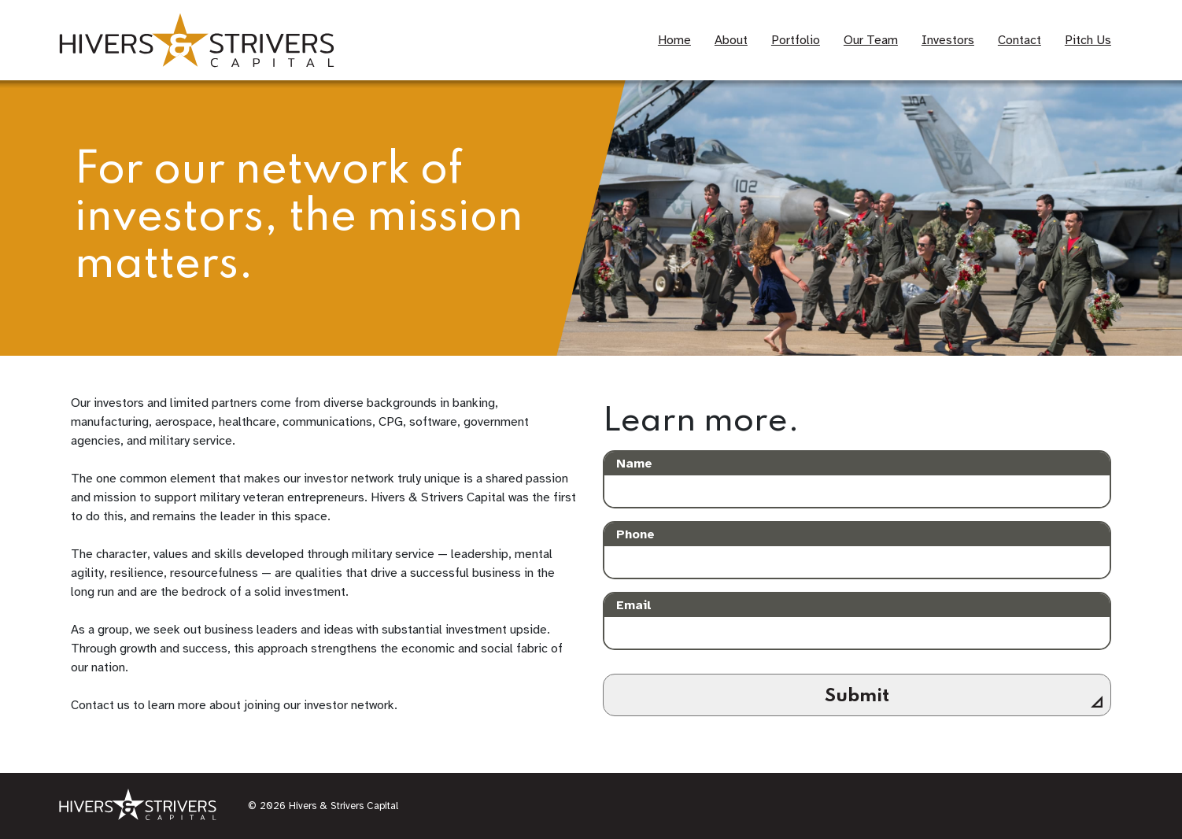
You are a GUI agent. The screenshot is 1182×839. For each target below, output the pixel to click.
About (731, 40)
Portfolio (795, 40)
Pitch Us (1088, 40)
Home (674, 40)
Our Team (871, 40)
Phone (635, 534)
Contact (1019, 40)
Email (634, 605)
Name (634, 463)
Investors (948, 40)
